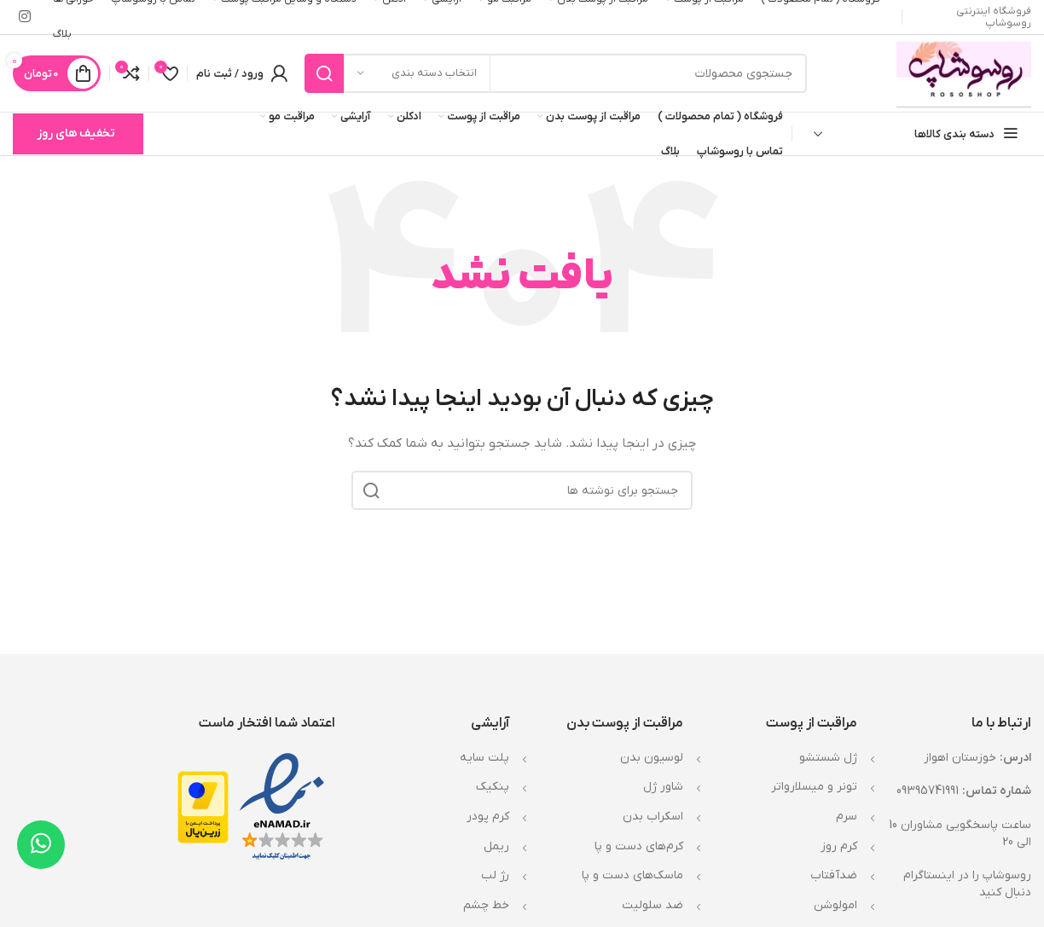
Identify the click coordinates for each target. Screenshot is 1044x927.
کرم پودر (488, 816)
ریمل (496, 846)
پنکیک (492, 787)
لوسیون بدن (651, 758)
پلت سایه (484, 758)
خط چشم (486, 905)
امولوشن (835, 905)
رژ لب (495, 875)
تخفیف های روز (76, 133)
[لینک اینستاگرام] (24, 17)
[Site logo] (963, 73)
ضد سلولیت (652, 905)
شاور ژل (663, 787)
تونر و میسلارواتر (814, 787)
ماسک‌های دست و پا (632, 875)
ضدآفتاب (833, 875)
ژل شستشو (828, 758)
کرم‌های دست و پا (638, 846)
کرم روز (839, 846)
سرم (846, 816)
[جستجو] (555, 73)
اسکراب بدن (653, 816)
